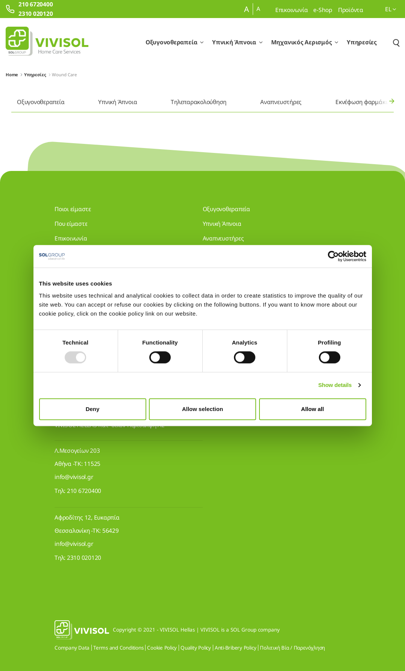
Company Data (72, 647)
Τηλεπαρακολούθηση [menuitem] (198, 102)
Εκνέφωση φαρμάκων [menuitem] (364, 102)
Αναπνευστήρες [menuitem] (281, 102)
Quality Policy (196, 647)
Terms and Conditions (118, 647)
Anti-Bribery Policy (235, 647)
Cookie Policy (162, 647)
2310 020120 (84, 557)
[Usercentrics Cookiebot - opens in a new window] (333, 256)
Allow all (312, 409)
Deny (93, 409)
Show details (335, 385)
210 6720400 (84, 491)
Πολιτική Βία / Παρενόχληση (292, 647)
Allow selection (202, 409)
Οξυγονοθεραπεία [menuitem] (40, 102)
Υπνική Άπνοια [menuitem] (117, 102)
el (390, 9)
